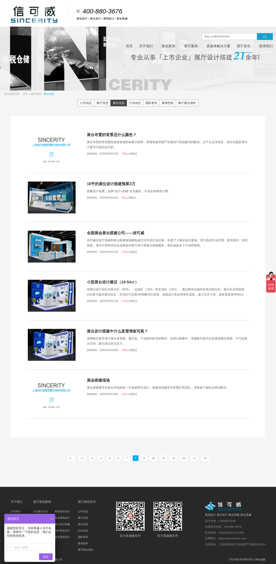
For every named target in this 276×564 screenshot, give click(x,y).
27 (205, 458)
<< (82, 458)
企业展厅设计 (40, 511)
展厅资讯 (36, 93)
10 (153, 458)
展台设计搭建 (62, 524)
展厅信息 (102, 103)
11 (163, 458)
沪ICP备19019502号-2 (242, 559)
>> (194, 458)
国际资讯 (151, 103)
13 (183, 458)
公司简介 (16, 511)
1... (71, 458)
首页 (25, 93)
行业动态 (135, 103)
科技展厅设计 (62, 511)
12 (173, 458)
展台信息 (49, 93)
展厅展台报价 (187, 103)
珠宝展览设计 (62, 537)
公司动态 (86, 103)
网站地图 (260, 559)
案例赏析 (168, 103)
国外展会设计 (62, 530)
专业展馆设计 (62, 517)
